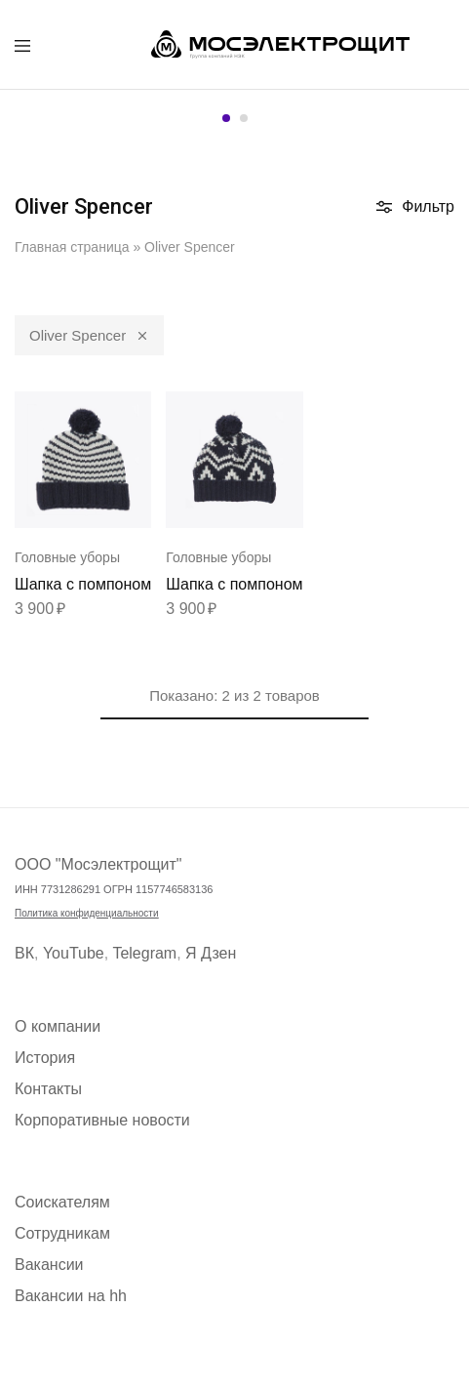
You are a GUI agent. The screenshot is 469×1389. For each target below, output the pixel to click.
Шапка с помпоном (83, 584)
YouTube (73, 953)
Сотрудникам (62, 1233)
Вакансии (49, 1264)
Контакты (48, 1089)
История (45, 1057)
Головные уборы (67, 557)
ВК (24, 953)
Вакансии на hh (71, 1295)
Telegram (144, 953)
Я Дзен (210, 953)
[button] (226, 118)
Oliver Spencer (89, 334)
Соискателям (62, 1202)
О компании (57, 1026)
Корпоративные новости (102, 1120)
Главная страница (72, 247)
